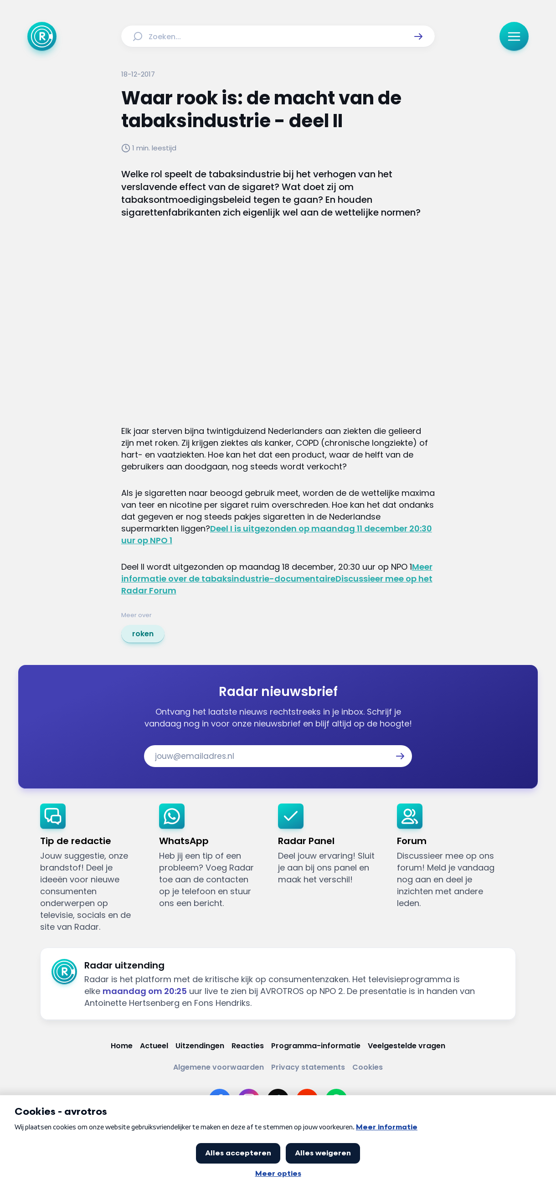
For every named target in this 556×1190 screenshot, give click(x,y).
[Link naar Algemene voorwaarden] (218, 1067)
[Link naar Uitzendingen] (199, 1046)
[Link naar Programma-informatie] (315, 1046)
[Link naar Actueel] (154, 1046)
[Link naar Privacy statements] (308, 1067)
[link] (143, 634)
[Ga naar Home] (42, 36)
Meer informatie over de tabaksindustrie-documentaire (276, 572)
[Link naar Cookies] (367, 1067)
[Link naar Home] (122, 1046)
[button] (418, 36)
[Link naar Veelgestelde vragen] (406, 1046)
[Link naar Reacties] (248, 1046)
